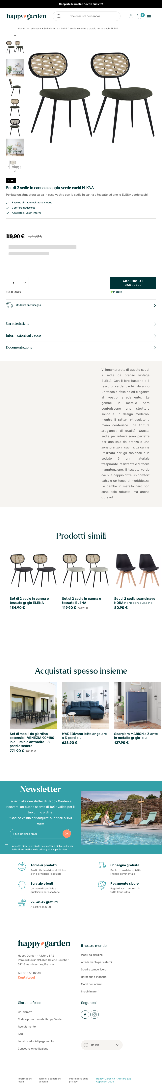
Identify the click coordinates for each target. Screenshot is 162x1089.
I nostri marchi (90, 993)
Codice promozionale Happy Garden (40, 1021)
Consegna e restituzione (33, 1050)
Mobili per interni (91, 985)
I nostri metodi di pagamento (36, 1043)
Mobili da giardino (92, 956)
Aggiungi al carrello (133, 283)
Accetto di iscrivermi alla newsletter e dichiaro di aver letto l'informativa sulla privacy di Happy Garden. (42, 849)
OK (67, 835)
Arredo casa (34, 28)
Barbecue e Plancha (94, 978)
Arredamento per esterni (96, 963)
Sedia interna (51, 28)
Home (21, 28)
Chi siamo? (25, 1013)
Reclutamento (27, 1028)
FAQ (20, 1035)
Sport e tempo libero (93, 971)
